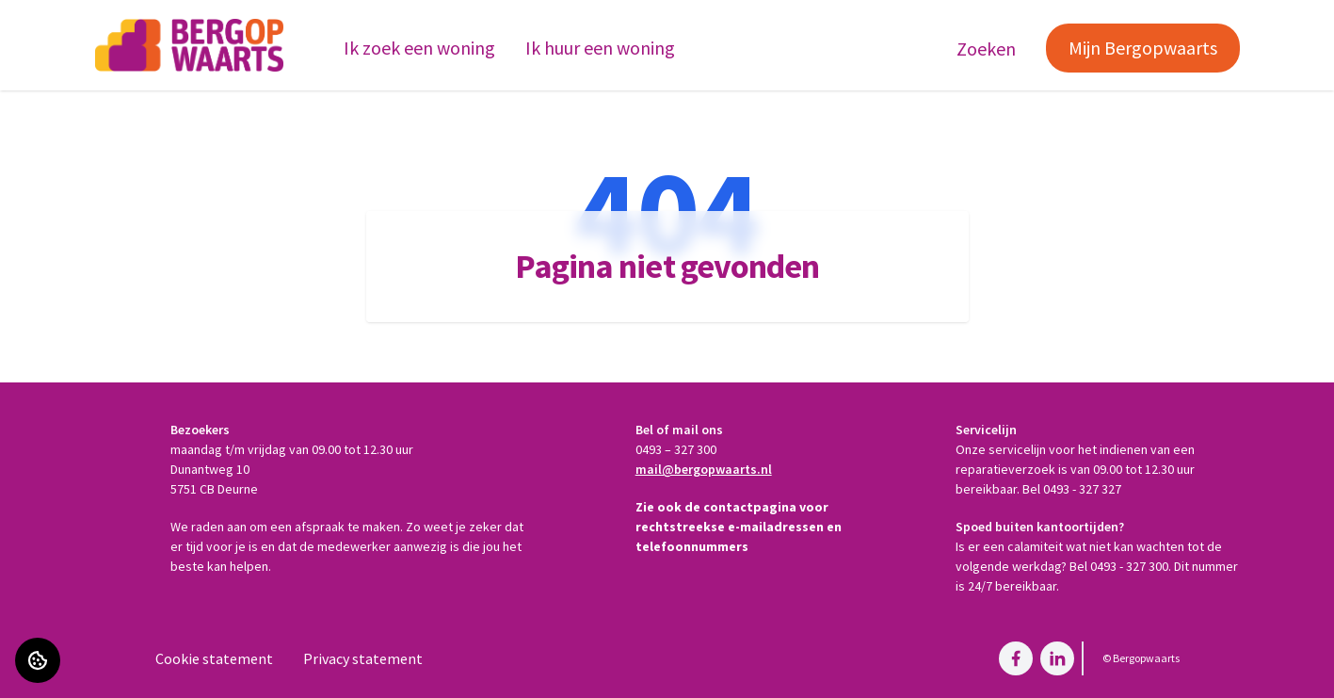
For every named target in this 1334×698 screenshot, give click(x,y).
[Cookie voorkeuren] (37, 660)
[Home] (189, 45)
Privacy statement (363, 658)
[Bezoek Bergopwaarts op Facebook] (1016, 658)
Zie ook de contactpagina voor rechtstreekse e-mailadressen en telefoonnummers (738, 526)
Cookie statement (214, 658)
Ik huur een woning (600, 47)
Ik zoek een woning (419, 47)
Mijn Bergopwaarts (1143, 47)
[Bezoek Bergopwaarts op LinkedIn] (1057, 658)
